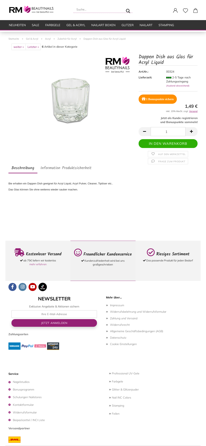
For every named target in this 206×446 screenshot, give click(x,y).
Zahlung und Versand (123, 318)
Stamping (166, 25)
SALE (35, 25)
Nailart (146, 25)
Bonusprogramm (23, 389)
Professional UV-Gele (124, 373)
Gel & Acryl (75, 25)
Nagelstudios (21, 382)
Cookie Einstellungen (123, 344)
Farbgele (52, 25)
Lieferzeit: (145, 77)
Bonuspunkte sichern (158, 99)
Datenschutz (118, 337)
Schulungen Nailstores (27, 397)
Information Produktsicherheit (66, 168)
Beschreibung (22, 168)
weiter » (18, 47)
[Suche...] (128, 9)
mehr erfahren (38, 264)
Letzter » (33, 47)
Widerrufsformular (25, 412)
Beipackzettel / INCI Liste (29, 420)
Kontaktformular (23, 405)
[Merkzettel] (185, 11)
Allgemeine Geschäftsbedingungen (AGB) (136, 331)
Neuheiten (17, 25)
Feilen (114, 413)
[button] (175, 11)
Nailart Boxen (103, 25)
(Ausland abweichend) (178, 85)
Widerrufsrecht (120, 325)
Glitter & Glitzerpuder (124, 389)
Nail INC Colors (120, 397)
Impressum (117, 305)
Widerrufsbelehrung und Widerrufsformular (138, 311)
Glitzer (128, 25)
